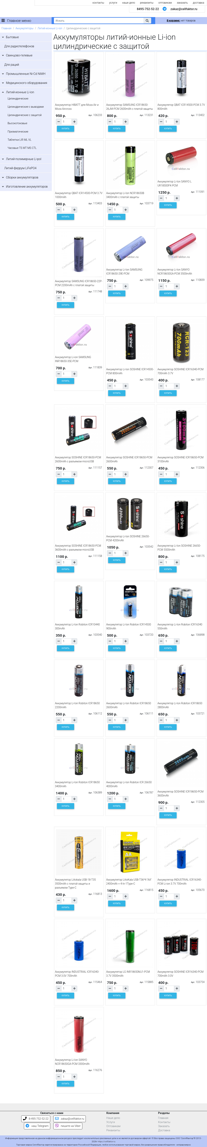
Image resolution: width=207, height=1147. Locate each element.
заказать (182, 2)
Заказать (164, 1126)
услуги (113, 2)
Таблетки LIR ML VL (19, 139)
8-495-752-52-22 (36, 1118)
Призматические (18, 131)
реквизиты (146, 2)
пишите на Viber (68, 1126)
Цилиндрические (18, 98)
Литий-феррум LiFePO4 (20, 168)
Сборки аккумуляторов (22, 177)
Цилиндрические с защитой (25, 115)
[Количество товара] (66, 122)
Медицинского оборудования (26, 83)
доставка (198, 2)
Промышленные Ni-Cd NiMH (25, 74)
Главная (6, 28)
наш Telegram (37, 1126)
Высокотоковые (17, 123)
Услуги (110, 1122)
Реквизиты (113, 1130)
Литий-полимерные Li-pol (23, 159)
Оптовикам (113, 1126)
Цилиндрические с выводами (26, 106)
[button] (147, 21)
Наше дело (113, 1118)
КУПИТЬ (65, 128)
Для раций (11, 64)
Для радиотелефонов (19, 46)
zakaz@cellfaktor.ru (183, 9)
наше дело (128, 2)
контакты (98, 2)
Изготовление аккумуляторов (27, 186)
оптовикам (165, 2)
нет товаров (181, 20)
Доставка (164, 1130)
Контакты (164, 1122)
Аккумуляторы (24, 28)
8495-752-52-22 (148, 9)
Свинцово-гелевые (19, 55)
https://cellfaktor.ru (106, 1141)
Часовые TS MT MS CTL (22, 147)
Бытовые (12, 37)
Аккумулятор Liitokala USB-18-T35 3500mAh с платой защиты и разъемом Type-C (75, 883)
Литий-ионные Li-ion (50, 28)
